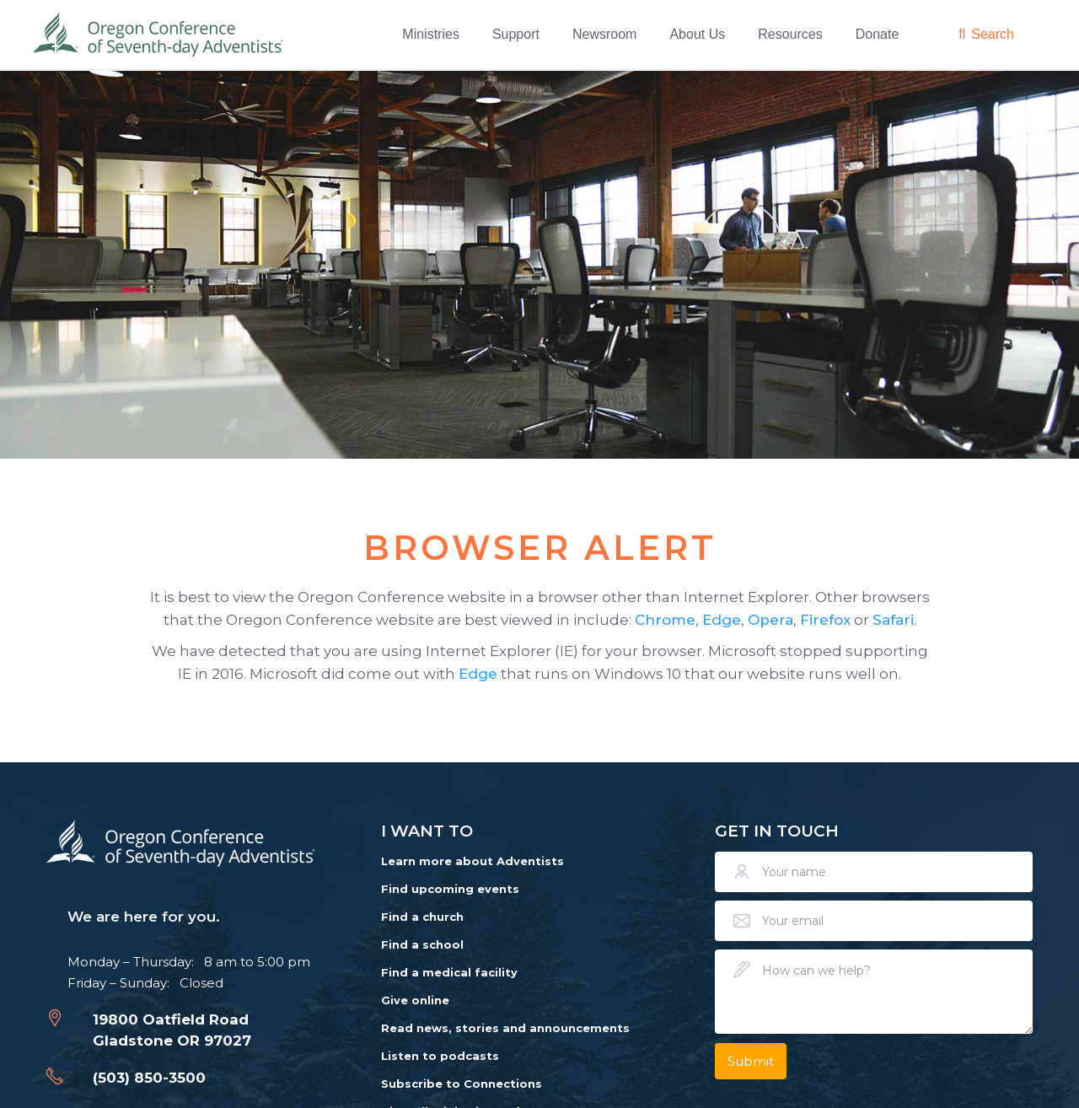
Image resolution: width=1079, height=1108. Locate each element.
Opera (770, 619)
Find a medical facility (449, 972)
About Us (697, 34)
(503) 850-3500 (149, 1077)
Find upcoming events (450, 889)
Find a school (422, 944)
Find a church (422, 916)
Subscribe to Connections (461, 1083)
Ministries (430, 34)
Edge (721, 619)
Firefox (825, 619)
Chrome (665, 619)
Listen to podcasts (440, 1055)
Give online (415, 1000)
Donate (877, 34)
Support (516, 34)
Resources (790, 34)
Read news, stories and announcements (505, 1028)
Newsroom (604, 34)
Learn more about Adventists (472, 861)
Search (992, 34)
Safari (893, 619)
